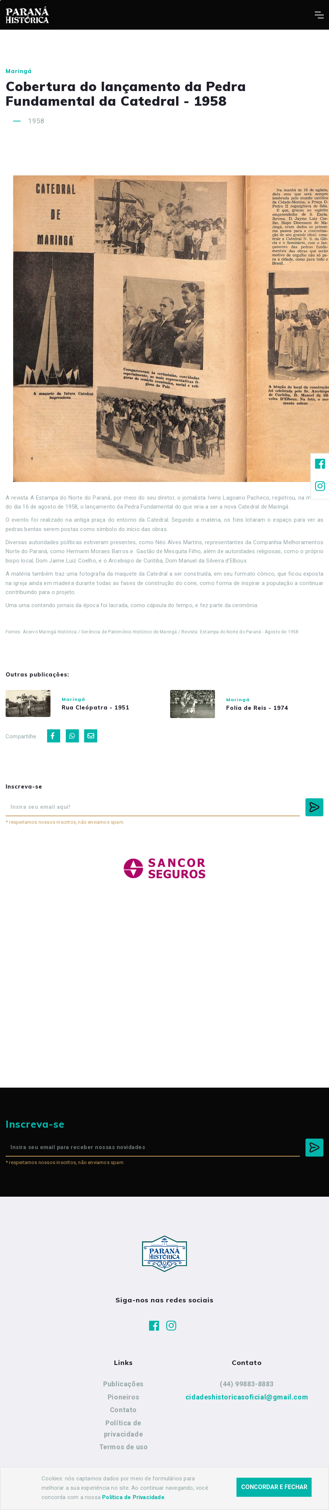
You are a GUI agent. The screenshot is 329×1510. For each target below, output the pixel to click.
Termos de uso (123, 1447)
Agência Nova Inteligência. (228, 1494)
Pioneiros (123, 1397)
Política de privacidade (123, 1428)
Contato (123, 1410)
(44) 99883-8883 (247, 1384)
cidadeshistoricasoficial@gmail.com (246, 1397)
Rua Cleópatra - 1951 (95, 707)
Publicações (123, 1384)
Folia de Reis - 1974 (257, 707)
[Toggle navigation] (319, 15)
